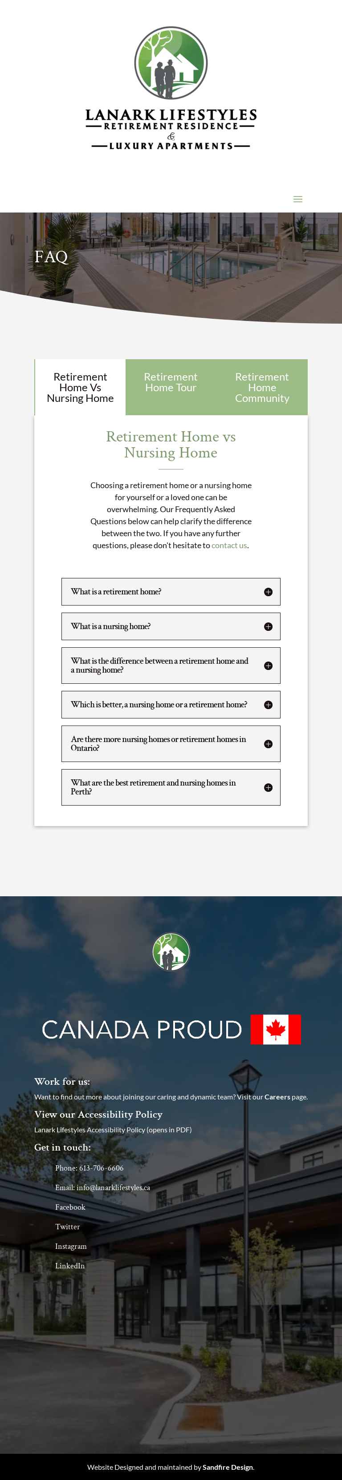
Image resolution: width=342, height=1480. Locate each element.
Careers (277, 1096)
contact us (229, 545)
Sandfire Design (228, 1467)
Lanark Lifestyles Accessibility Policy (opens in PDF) (113, 1129)
